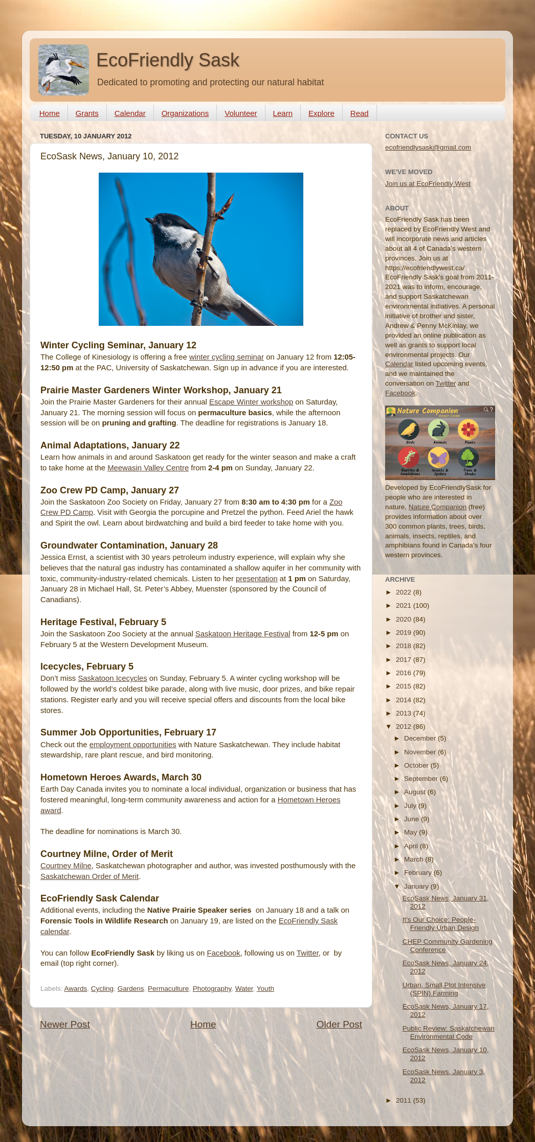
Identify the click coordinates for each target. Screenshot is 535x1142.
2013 (404, 713)
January (417, 886)
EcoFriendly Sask (167, 60)
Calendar (130, 113)
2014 (404, 700)
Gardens (131, 988)
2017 (404, 659)
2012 (404, 726)
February (419, 872)
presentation (257, 579)
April (412, 846)
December (421, 738)
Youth (265, 988)
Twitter (308, 953)
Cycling (102, 988)
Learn (283, 113)
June (412, 819)
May (411, 832)
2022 (404, 592)
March (414, 859)
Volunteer (241, 113)
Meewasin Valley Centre (148, 468)
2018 (404, 646)
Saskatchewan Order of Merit (89, 876)
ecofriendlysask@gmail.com (428, 147)
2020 (404, 619)
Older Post (339, 1024)
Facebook (223, 953)
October (417, 765)
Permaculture (168, 988)
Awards (75, 988)
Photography (212, 988)
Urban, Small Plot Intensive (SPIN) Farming (444, 989)
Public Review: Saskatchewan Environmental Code (449, 1032)
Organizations (185, 113)
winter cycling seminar (226, 357)
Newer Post (65, 1024)
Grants (87, 113)
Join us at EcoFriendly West (428, 183)
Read (359, 113)
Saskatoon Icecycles (112, 678)
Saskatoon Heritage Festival (243, 634)
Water (244, 988)
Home (49, 113)
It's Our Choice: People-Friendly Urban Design (441, 924)
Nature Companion (437, 507)
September (422, 778)
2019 (404, 632)
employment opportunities (133, 745)
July (411, 806)
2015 (404, 686)
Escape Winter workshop (251, 402)
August (416, 792)
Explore (321, 113)
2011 (404, 1100)
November (421, 752)
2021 (404, 605)
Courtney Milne (66, 866)
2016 (404, 673)
